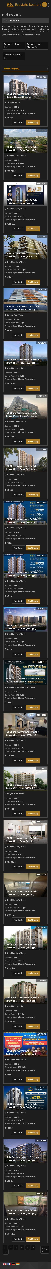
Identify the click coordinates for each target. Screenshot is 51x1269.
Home (5, 20)
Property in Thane (12, 44)
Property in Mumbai (13, 54)
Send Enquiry (33, 123)
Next (44, 1249)
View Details (18, 123)
